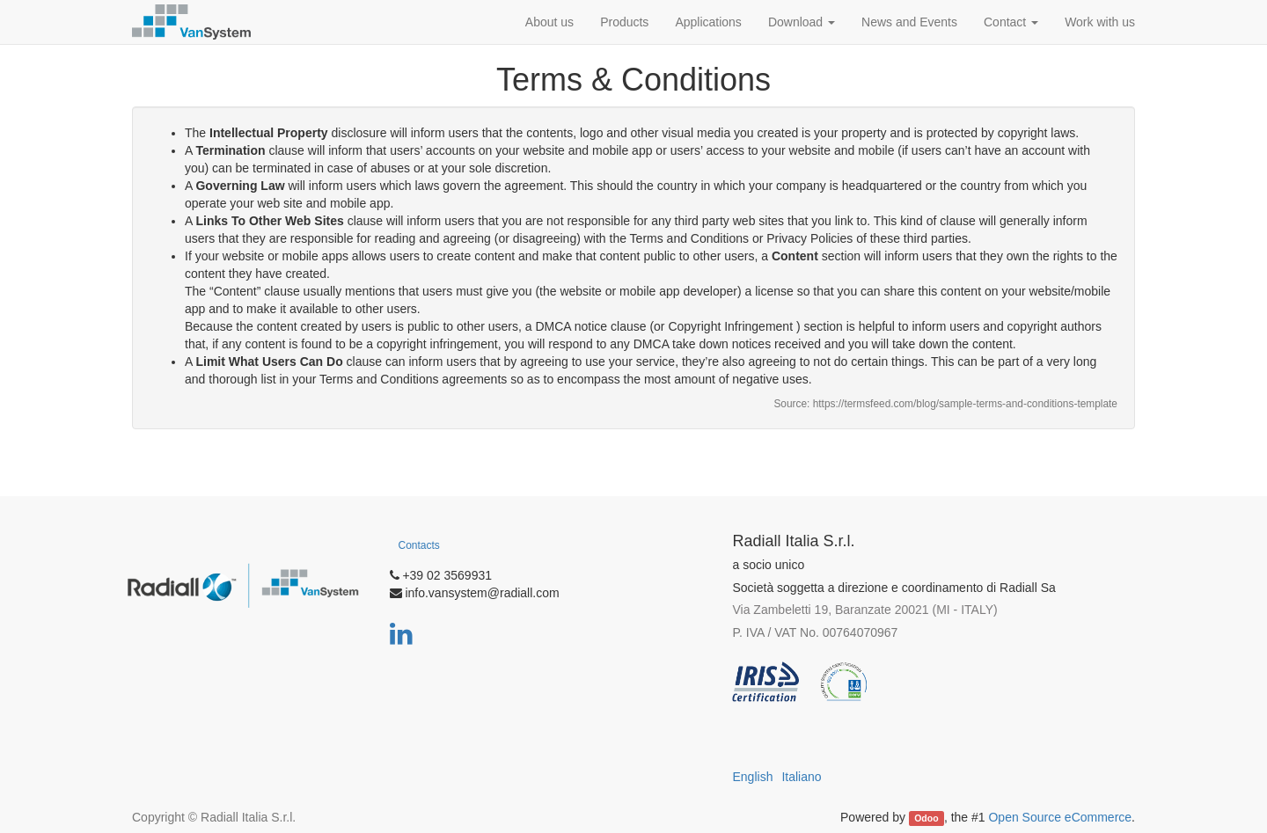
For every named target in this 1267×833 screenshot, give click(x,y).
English (753, 777)
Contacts (419, 545)
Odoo (926, 818)
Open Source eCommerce (1060, 817)
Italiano (801, 777)
